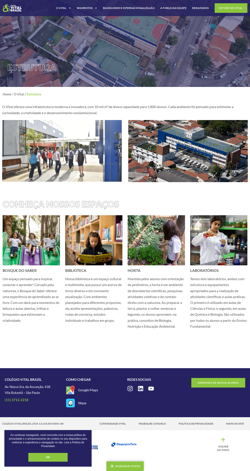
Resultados (200, 8)
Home (7, 94)
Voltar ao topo (223, 448)
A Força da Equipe (173, 8)
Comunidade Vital (112, 423)
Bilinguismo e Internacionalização (129, 8)
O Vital (63, 8)
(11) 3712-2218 (16, 400)
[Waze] (70, 403)
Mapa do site (235, 423)
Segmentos (87, 8)
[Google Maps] (70, 390)
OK (48, 457)
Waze (82, 403)
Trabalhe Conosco (152, 423)
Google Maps (88, 390)
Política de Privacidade (196, 423)
